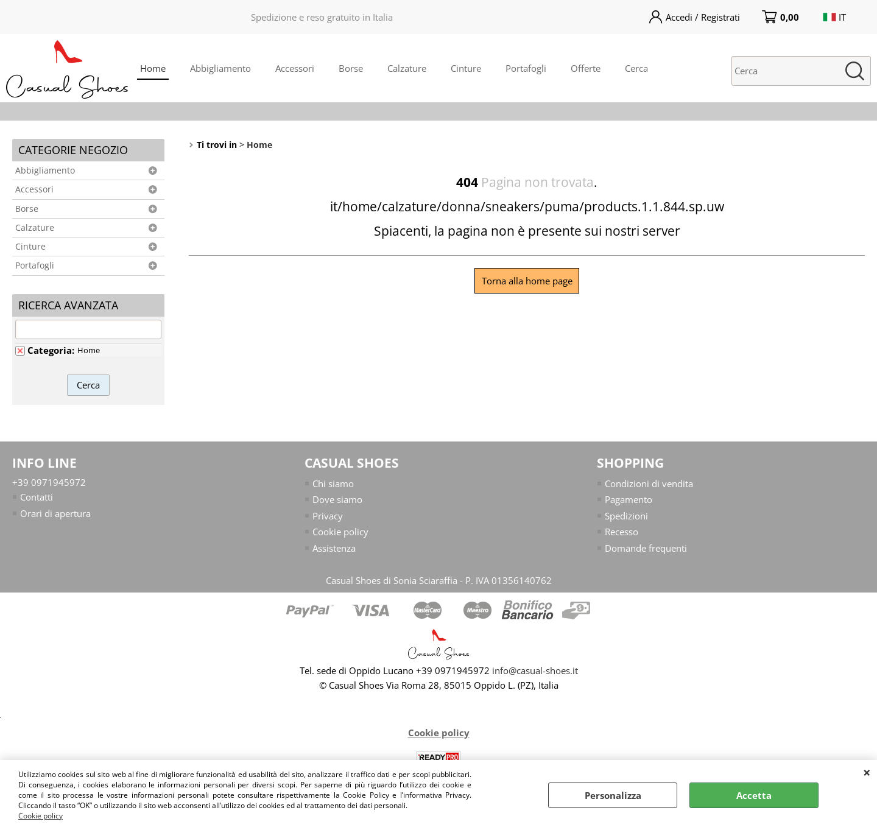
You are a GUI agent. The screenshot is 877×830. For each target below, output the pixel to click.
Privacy (327, 516)
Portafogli (525, 68)
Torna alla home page (527, 281)
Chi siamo (333, 483)
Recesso (621, 532)
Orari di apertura (55, 513)
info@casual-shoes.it (535, 670)
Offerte (586, 68)
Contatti (36, 497)
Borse (351, 68)
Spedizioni (626, 516)
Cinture (466, 68)
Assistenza (334, 548)
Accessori (294, 68)
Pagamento (628, 499)
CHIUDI (867, 772)
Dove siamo (337, 499)
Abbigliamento (220, 68)
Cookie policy (40, 816)
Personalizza (613, 795)
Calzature (406, 68)
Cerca (636, 68)
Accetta (754, 795)
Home (153, 68)
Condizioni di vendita (649, 483)
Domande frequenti (646, 548)
